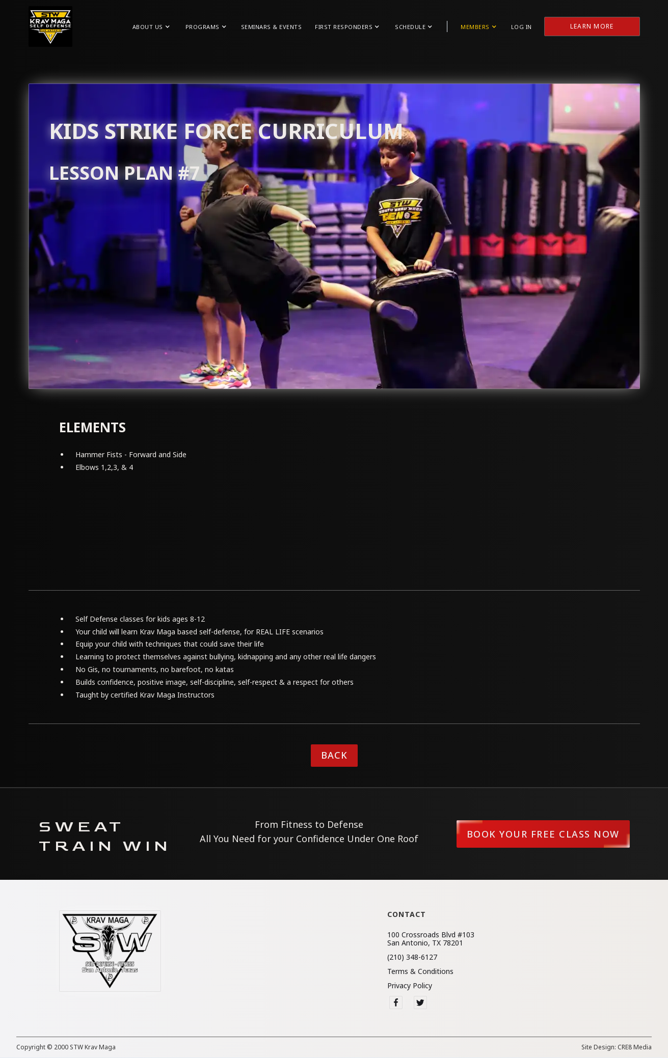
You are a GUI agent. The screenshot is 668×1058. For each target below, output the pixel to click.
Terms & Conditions (420, 971)
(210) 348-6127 (412, 957)
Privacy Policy (409, 986)
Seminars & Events (271, 27)
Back (334, 755)
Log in (521, 27)
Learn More (592, 26)
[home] (50, 26)
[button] (150, 27)
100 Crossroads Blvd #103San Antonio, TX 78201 (430, 939)
